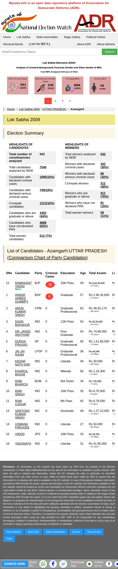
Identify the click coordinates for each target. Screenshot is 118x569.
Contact (76, 532)
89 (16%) (104, 175)
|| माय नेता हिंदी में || (39, 44)
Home (7, 37)
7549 (43, 167)
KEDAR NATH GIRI (22, 363)
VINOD (20, 434)
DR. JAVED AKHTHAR (22, 333)
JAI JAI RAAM (20, 353)
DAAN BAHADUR (22, 323)
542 (103, 154)
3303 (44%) (44, 214)
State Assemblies (47, 37)
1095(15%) (47, 177)
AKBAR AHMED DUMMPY (21, 298)
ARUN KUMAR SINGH (20, 312)
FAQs (9, 538)
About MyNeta (106, 44)
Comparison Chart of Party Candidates (47, 257)
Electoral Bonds (13, 44)
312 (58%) (104, 185)
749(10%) (46, 190)
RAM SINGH (20, 392)
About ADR (84, 44)
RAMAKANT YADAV (23, 284)
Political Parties (96, 37)
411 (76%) (104, 195)
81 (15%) (104, 204)
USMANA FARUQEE (22, 426)
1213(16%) (47, 203)
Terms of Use (93, 532)
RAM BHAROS (21, 383)
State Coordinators (55, 532)
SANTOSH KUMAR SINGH (22, 414)
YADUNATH (23, 443)
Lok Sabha (23, 37)
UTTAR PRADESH (54, 109)
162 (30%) (104, 165)
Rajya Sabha (72, 37)
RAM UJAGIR (20, 402)
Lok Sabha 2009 (29, 109)
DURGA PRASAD (21, 343)
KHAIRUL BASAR (21, 373)
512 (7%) (46, 235)
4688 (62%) (44, 224)
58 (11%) (104, 214)
